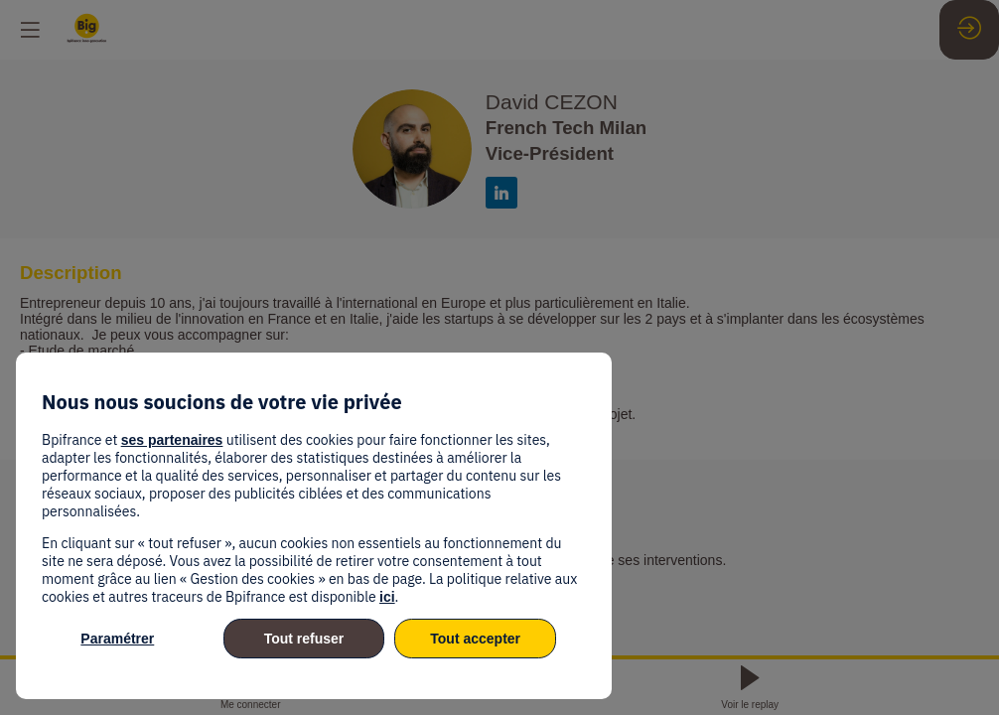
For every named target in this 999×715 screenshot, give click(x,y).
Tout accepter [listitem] (475, 638)
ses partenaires (172, 440)
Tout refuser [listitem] (304, 638)
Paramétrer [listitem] (117, 638)
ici (387, 597)
